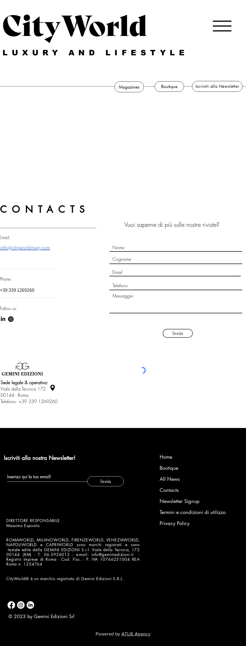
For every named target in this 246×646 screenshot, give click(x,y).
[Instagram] (11, 319)
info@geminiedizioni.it (112, 554)
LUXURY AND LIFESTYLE (96, 53)
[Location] (52, 388)
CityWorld (74, 23)
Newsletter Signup (180, 501)
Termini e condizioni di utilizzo (186, 512)
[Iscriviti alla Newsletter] (217, 86)
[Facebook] (11, 605)
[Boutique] (169, 86)
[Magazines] (129, 86)
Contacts (169, 490)
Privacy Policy (175, 523)
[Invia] (178, 333)
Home (166, 457)
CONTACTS (45, 209)
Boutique (169, 468)
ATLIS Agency (135, 633)
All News (170, 479)
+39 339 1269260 (38, 401)
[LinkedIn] (3, 319)
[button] (222, 26)
